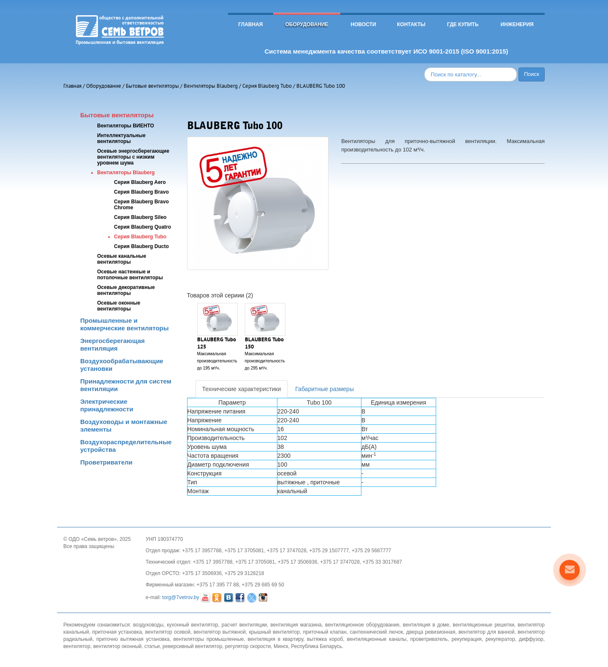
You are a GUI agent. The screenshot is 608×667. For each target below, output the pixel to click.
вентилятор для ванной (487, 632)
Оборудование (306, 24)
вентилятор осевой (167, 632)
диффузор (531, 639)
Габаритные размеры (324, 389)
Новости (363, 24)
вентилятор (76, 646)
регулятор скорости (248, 646)
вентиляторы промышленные (209, 639)
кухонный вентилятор (192, 625)
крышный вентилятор (274, 632)
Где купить (463, 24)
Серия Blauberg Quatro (142, 227)
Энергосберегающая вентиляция (112, 344)
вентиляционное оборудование (362, 625)
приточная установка (117, 632)
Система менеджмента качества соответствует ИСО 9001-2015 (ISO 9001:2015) (386, 51)
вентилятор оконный (117, 646)
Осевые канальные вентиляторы (121, 259)
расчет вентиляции (244, 625)
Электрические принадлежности (106, 405)
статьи (152, 646)
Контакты (411, 24)
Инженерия (517, 24)
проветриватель (429, 639)
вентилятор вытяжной (220, 632)
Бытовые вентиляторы (152, 85)
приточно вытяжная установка (132, 639)
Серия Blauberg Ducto (141, 246)
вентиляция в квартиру (275, 639)
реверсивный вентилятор (192, 646)
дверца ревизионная (430, 632)
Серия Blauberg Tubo (267, 85)
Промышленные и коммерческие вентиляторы (124, 324)
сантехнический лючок (376, 632)
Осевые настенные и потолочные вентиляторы (130, 275)
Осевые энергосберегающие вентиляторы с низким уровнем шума (133, 157)
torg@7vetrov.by (180, 598)
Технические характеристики (241, 389)
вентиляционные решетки (483, 625)
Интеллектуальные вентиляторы (121, 138)
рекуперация (466, 639)
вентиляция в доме (426, 625)
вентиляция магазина (296, 625)
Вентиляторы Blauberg (211, 85)
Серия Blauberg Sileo (140, 217)
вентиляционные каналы (376, 639)
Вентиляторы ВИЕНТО (125, 126)
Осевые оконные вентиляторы (118, 306)
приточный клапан (325, 632)
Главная (250, 24)
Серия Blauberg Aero (140, 182)
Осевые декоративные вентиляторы (126, 290)
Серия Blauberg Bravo (141, 192)
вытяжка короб (325, 639)
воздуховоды (148, 625)
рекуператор (500, 639)
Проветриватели (106, 462)
